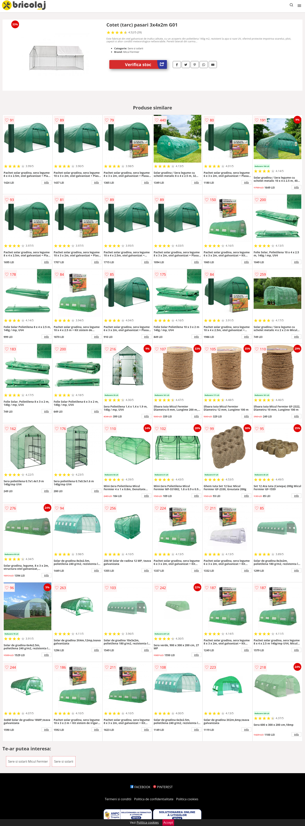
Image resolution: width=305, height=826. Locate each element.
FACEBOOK (140, 787)
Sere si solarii (63, 761)
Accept (168, 822)
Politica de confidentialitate (154, 799)
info (46, 182)
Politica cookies (187, 799)
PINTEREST (163, 787)
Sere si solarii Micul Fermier (28, 761)
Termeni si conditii (118, 799)
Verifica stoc (146, 64)
